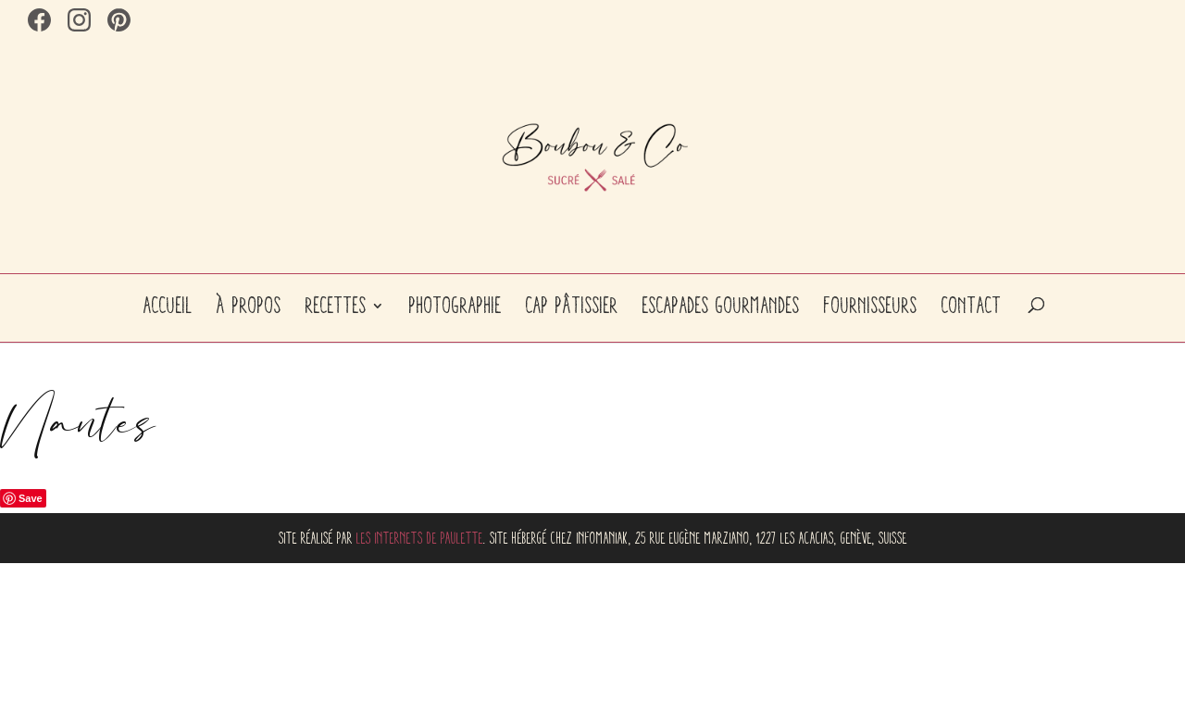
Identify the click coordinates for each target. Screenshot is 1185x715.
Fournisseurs (870, 305)
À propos (249, 305)
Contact (972, 305)
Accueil (168, 305)
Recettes (336, 305)
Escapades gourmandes (721, 305)
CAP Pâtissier (572, 305)
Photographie (455, 305)
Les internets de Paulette (419, 538)
